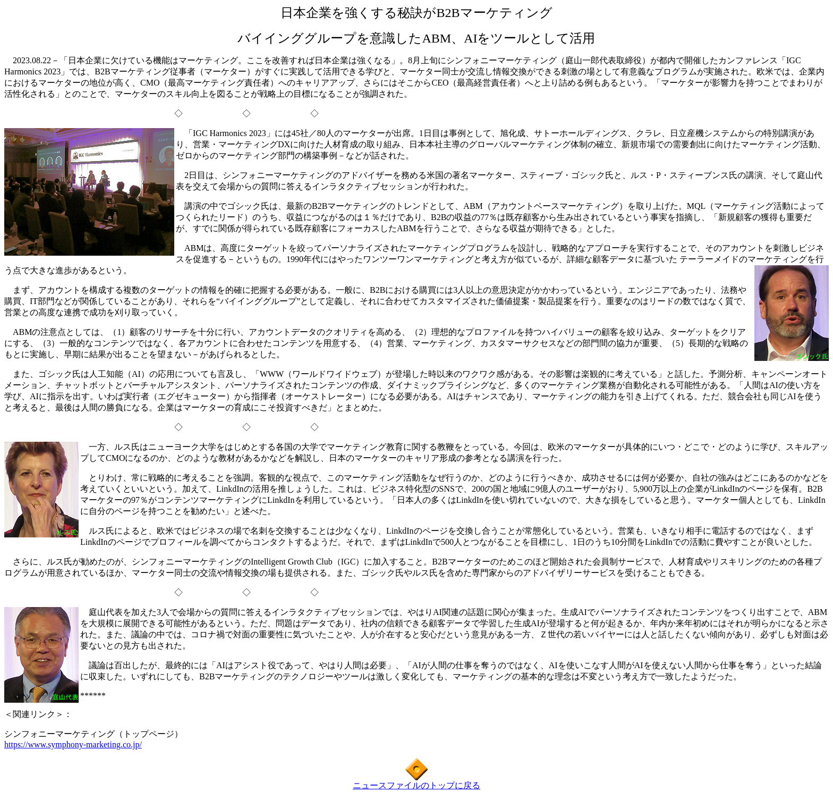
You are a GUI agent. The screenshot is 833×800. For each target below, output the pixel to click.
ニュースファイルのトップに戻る (416, 785)
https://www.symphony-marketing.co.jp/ (73, 744)
